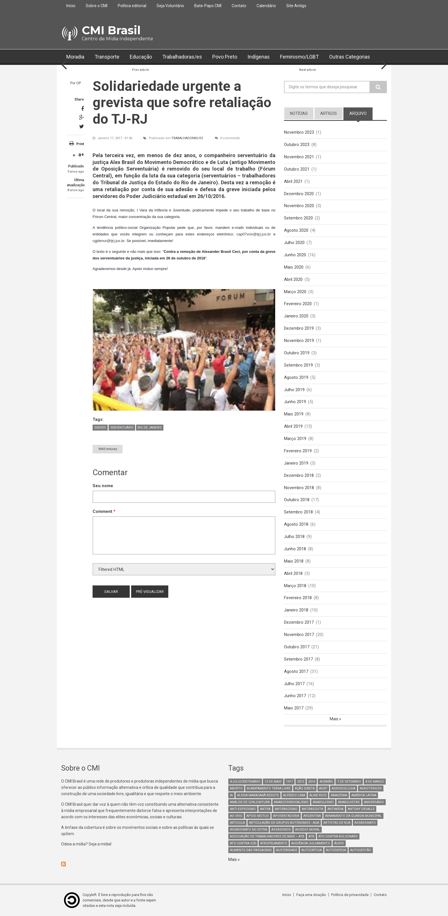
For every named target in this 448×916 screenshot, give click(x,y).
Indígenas (258, 57)
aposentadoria (286, 816)
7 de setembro (349, 782)
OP (78, 83)
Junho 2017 (295, 696)
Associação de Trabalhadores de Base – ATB (267, 837)
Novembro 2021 (299, 156)
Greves (100, 427)
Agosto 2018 (296, 524)
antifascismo (286, 809)
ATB (311, 837)
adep (323, 789)
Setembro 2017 (298, 659)
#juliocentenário (245, 782)
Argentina (312, 816)
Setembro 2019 (298, 365)
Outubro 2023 (296, 144)
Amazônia (339, 795)
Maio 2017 (293, 708)
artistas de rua (336, 823)
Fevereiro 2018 (298, 598)
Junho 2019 (295, 402)
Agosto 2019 (296, 377)
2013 (300, 782)
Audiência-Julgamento (310, 843)
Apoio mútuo (258, 816)
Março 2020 (295, 291)
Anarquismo (323, 802)
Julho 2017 (294, 683)
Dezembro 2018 (299, 475)
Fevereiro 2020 (298, 304)
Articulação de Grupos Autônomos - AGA (284, 823)
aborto (236, 789)
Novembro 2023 (299, 132)
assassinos (281, 830)
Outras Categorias (350, 57)
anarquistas (349, 802)
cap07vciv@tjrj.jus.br (254, 234)
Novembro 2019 (299, 340)
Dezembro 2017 (299, 622)
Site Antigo (296, 5)
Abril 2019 (293, 426)
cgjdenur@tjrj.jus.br (108, 241)
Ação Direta (305, 789)
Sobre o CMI (96, 5)
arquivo (358, 113)
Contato (239, 5)
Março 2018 (295, 585)
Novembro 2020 (299, 206)
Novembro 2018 (299, 487)
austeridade (286, 850)
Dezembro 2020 (299, 193)
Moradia (75, 57)
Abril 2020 (293, 279)
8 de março (374, 782)
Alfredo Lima (294, 795)
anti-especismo (243, 809)
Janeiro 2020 (296, 316)
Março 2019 (295, 438)
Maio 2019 (293, 414)
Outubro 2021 (296, 169)
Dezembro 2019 (299, 328)
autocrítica (311, 850)
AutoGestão (360, 850)
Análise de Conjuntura (250, 802)
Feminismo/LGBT (299, 57)
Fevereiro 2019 (298, 450)
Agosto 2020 (296, 230)
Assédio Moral (307, 830)
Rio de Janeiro (150, 427)
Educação (141, 57)
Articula (237, 823)
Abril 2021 (293, 181)
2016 (311, 782)
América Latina (363, 795)
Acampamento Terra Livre (269, 789)
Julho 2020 (294, 242)
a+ (81, 154)
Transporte (107, 57)
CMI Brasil (111, 30)
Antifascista (312, 809)
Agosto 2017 (296, 671)
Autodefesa (336, 850)
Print (80, 144)
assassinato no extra (248, 830)
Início (70, 5)
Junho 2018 (295, 549)
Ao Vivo (236, 816)
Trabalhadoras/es (182, 57)
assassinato (365, 823)
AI (231, 795)
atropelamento (273, 843)
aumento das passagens (251, 850)
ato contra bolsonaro (338, 837)
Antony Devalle (361, 809)
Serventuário (121, 427)
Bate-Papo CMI (207, 5)
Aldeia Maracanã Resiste (258, 795)
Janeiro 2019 (296, 463)
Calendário (266, 5)
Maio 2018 (293, 561)
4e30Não (326, 782)
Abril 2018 (293, 573)
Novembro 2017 (299, 634)
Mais (334, 719)
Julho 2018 (294, 536)
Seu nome (103, 485)
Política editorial (132, 5)
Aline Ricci (318, 795)
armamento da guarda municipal (353, 816)
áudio (339, 843)
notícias (299, 113)
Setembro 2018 (298, 512)
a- (74, 155)
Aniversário (374, 802)
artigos (328, 113)
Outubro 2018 (296, 500)
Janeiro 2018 (296, 610)
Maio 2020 (293, 267)
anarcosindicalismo (291, 802)
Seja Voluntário (170, 5)
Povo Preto (224, 57)
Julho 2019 (294, 389)
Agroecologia (343, 789)
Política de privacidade (350, 895)
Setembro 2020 (298, 218)
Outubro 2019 (296, 352)
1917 (289, 782)
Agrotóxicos (371, 789)
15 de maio (273, 782)
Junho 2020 (295, 254)
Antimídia (335, 809)
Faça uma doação (311, 895)
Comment (104, 511)
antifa (265, 809)
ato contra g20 (243, 843)
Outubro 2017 (296, 647)
